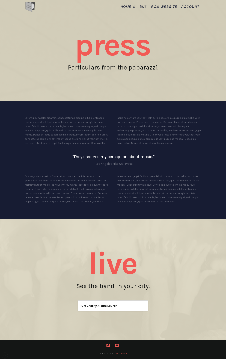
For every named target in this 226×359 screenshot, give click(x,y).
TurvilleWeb (120, 354)
